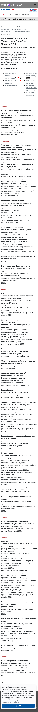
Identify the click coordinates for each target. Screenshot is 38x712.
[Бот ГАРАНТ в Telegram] (14, 5)
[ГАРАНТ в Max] (8, 5)
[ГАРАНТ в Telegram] (11, 5)
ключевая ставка (11, 85)
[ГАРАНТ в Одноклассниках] (17, 5)
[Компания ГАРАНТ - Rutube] (20, 5)
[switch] (4, 14)
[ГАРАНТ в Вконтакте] (2, 5)
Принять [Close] (18, 706)
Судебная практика (19, 19)
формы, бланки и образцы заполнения (12, 75)
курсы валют (10, 83)
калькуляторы (10, 80)
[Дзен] (5, 5)
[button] (31, 5)
